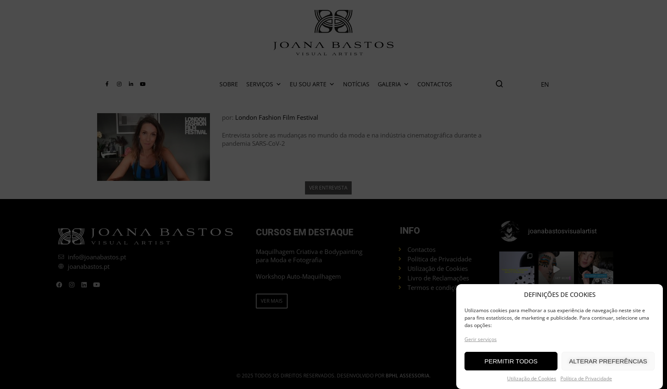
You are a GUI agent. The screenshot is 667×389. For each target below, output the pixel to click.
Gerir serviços (481, 339)
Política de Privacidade (586, 378)
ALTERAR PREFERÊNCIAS (608, 361)
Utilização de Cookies (531, 378)
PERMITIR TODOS (511, 361)
